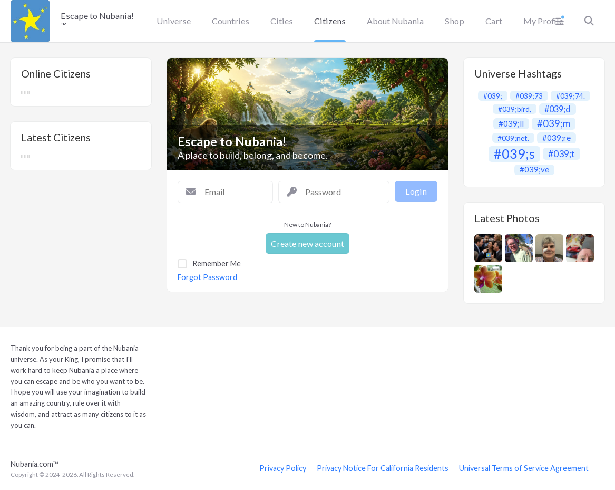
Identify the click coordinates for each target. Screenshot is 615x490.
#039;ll (511, 123)
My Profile (543, 21)
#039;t (561, 153)
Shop (454, 21)
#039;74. (570, 95)
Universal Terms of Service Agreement (524, 468)
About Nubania (395, 21)
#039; (492, 95)
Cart (493, 21)
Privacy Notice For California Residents (382, 468)
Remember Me (216, 263)
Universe (174, 21)
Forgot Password (207, 277)
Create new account (307, 243)
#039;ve (534, 169)
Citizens (330, 21)
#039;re (556, 137)
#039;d (557, 109)
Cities (281, 21)
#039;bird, (514, 108)
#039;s (514, 154)
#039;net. (513, 137)
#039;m (553, 124)
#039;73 (529, 95)
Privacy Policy (282, 468)
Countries (230, 21)
